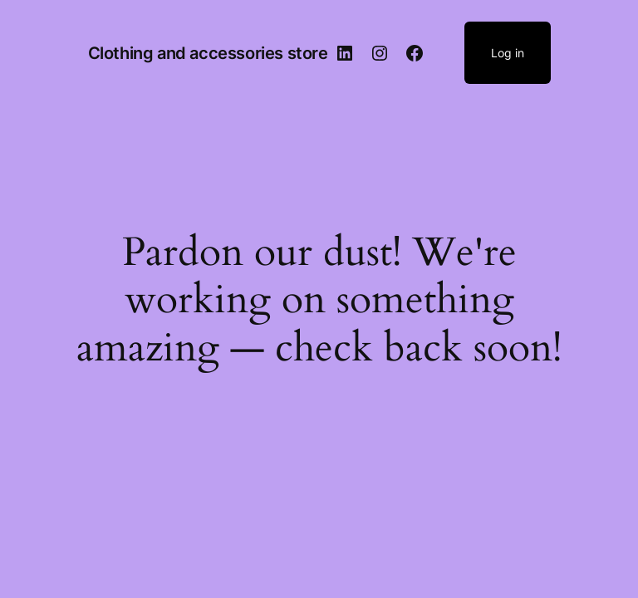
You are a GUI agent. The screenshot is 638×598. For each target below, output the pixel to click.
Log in (507, 53)
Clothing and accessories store (208, 53)
